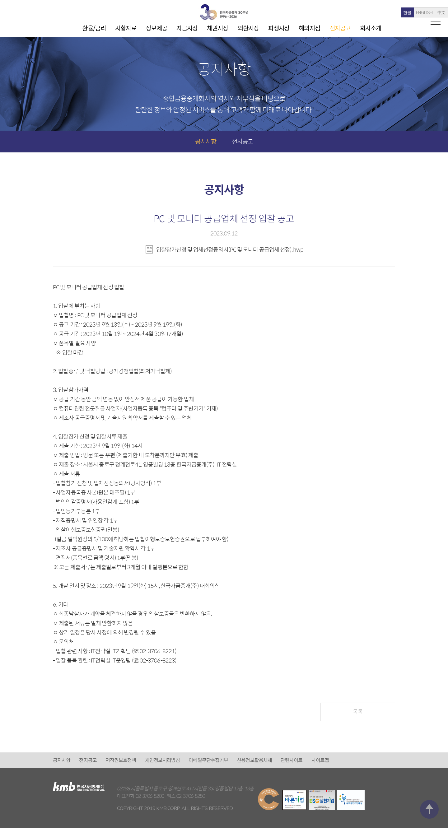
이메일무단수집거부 (208, 760)
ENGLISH (411, 13)
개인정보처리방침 (162, 760)
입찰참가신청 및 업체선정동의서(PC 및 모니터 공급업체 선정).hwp (229, 249)
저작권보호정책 (120, 760)
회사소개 (370, 28)
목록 (358, 711)
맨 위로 (429, 733)
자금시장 (187, 28)
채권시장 (217, 28)
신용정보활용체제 (254, 760)
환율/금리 (94, 28)
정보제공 (156, 28)
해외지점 (309, 28)
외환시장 (248, 28)
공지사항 (205, 141)
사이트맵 (320, 760)
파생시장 (278, 28)
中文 (428, 13)
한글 (394, 13)
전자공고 (340, 28)
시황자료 (125, 28)
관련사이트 (292, 760)
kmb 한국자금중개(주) (224, 12)
